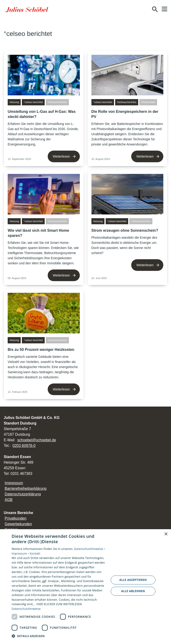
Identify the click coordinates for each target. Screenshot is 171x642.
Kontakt (35, 554)
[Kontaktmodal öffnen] (145, 9)
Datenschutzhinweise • (89, 549)
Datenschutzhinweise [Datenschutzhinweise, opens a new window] (26, 609)
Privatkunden (15, 518)
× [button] (166, 534)
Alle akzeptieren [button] (133, 580)
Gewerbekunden (18, 524)
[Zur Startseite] (27, 9)
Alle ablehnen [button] (133, 591)
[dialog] (85, 585)
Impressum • (21, 554)
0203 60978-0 (24, 446)
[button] (164, 9)
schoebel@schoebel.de (36, 440)
